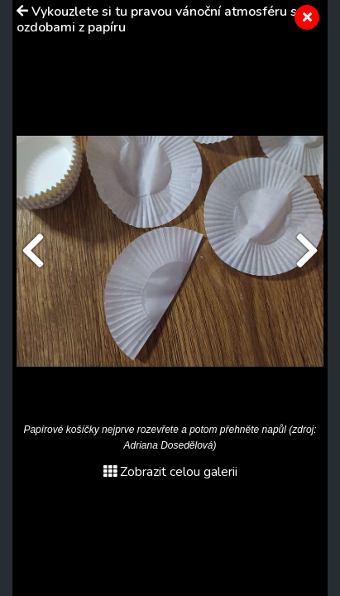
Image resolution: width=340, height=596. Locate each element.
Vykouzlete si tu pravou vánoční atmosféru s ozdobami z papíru (157, 19)
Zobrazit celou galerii (170, 472)
